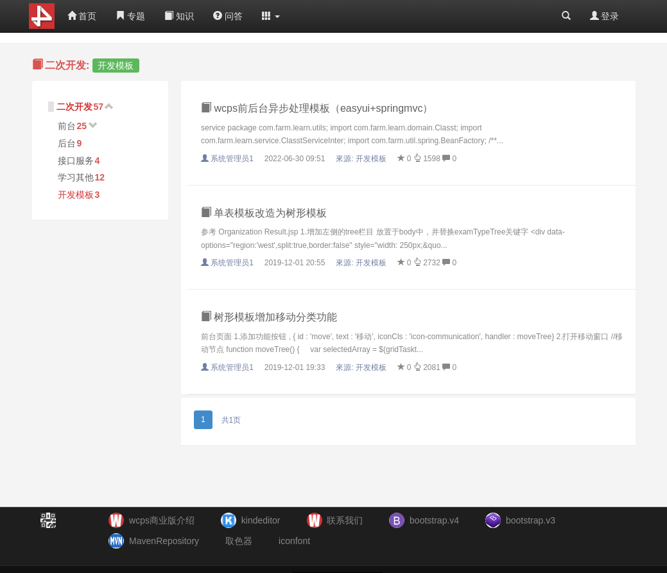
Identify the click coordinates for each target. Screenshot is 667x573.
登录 (604, 16)
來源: (362, 158)
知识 (179, 16)
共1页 (231, 420)
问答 (228, 16)
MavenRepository (164, 541)
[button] (271, 16)
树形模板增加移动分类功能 (269, 317)
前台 (67, 126)
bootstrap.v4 (434, 520)
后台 (67, 143)
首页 (82, 16)
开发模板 (76, 195)
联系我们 (345, 520)
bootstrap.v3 (530, 520)
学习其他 (76, 177)
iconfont (294, 541)
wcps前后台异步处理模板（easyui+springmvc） (317, 108)
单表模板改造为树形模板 (264, 212)
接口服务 (76, 160)
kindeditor (261, 520)
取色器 (238, 541)
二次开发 (74, 106)
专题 (130, 16)
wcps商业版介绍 (162, 520)
